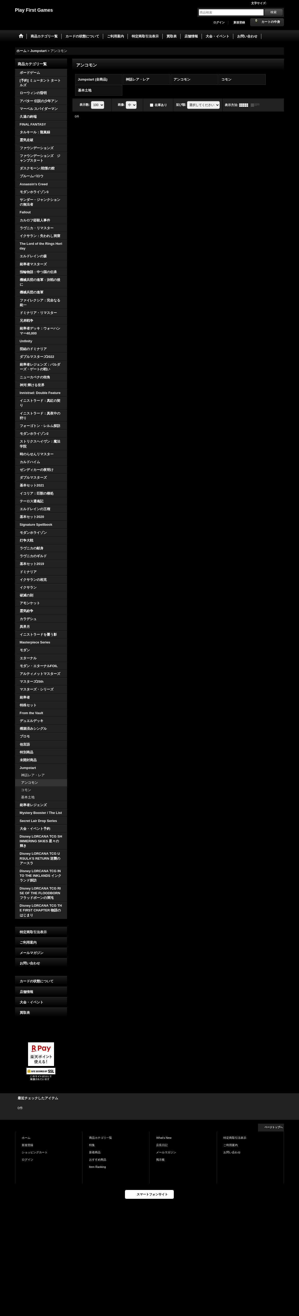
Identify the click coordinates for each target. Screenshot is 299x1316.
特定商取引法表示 (33, 932)
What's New (163, 1137)
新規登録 (239, 22)
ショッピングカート (35, 1152)
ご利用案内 (28, 942)
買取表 (25, 1013)
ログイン (219, 22)
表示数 (84, 105)
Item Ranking (97, 1166)
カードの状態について (37, 981)
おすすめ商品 (97, 1159)
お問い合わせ (30, 963)
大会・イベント (31, 1002)
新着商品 (95, 1152)
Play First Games (34, 10)
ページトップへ (273, 1127)
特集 (92, 1145)
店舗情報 (26, 992)
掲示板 (160, 1159)
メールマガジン (31, 953)
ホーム (26, 1137)
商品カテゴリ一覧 (100, 1137)
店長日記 (162, 1145)
